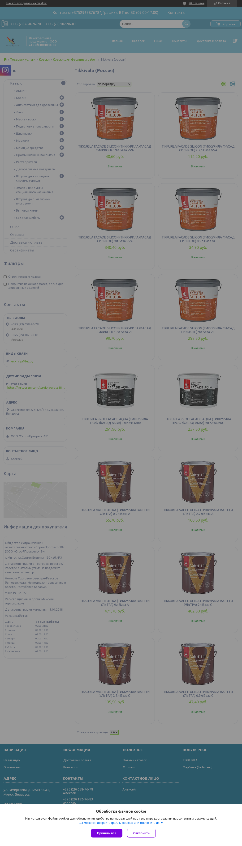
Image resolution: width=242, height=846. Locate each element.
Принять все (106, 833)
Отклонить (141, 833)
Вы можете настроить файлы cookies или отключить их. (119, 823)
